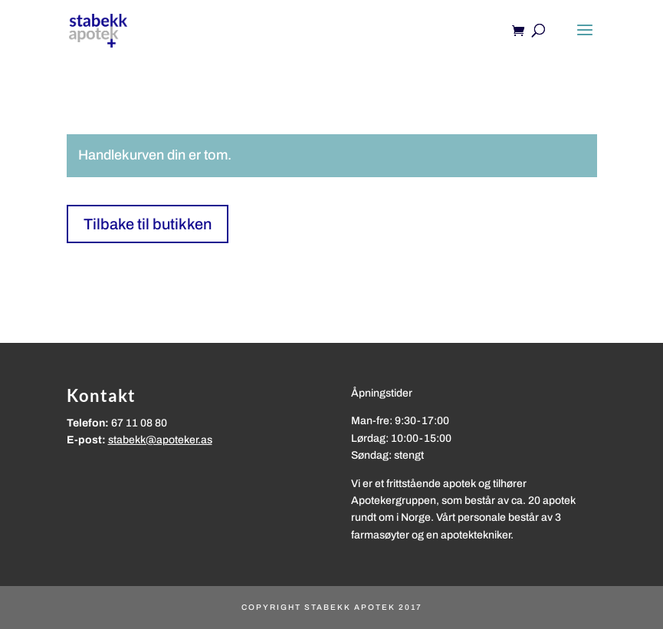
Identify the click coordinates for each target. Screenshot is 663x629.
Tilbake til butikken (148, 224)
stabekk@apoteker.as (160, 440)
